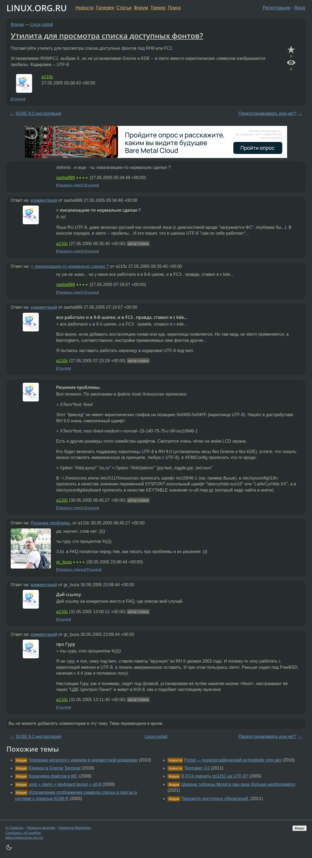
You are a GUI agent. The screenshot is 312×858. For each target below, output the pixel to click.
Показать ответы (71, 569)
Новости (84, 7)
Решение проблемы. (51, 523)
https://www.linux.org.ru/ (24, 838)
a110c (47, 77)
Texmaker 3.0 (197, 768)
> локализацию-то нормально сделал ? (70, 266)
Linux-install (42, 24)
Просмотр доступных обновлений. (215, 798)
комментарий (44, 200)
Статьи (123, 7)
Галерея (105, 7)
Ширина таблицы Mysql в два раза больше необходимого (238, 784)
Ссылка (18, 99)
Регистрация (276, 7)
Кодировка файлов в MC (53, 776)
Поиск (174, 7)
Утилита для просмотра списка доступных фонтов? (107, 35)
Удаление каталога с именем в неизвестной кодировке (83, 760)
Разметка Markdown (74, 828)
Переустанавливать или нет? (267, 113)
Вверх (300, 828)
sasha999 (65, 177)
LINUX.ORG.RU (36, 8)
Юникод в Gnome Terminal (54, 768)
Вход (299, 7)
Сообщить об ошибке (23, 833)
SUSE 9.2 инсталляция (38, 113)
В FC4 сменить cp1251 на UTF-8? (214, 776)
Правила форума (41, 828)
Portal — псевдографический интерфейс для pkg (232, 760)
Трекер (158, 7)
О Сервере (14, 828)
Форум (141, 7)
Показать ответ (69, 185)
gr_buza (64, 562)
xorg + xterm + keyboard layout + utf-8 (65, 784)
